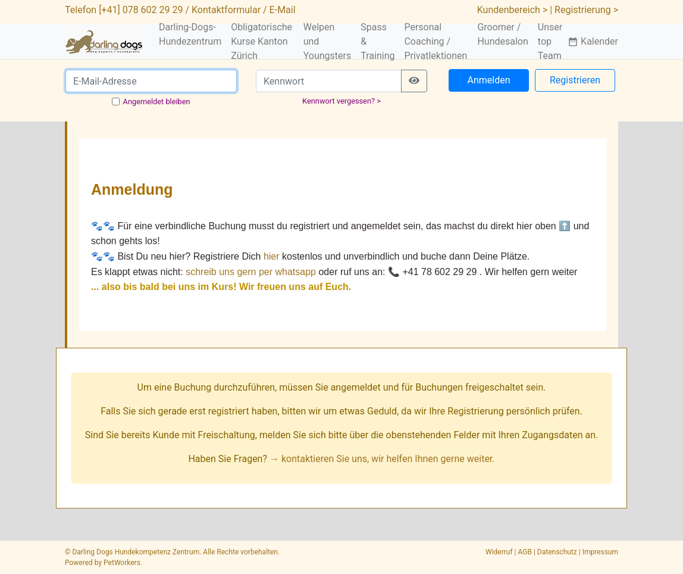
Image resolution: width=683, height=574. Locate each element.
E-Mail (283, 9)
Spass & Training (377, 41)
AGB (525, 552)
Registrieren (575, 80)
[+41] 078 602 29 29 (141, 9)
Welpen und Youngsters (327, 41)
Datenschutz (557, 552)
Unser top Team (550, 41)
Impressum (600, 552)
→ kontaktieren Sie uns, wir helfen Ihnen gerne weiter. (382, 458)
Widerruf (499, 552)
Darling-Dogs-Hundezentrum (190, 34)
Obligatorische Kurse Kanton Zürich (261, 41)
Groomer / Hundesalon (502, 34)
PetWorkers (122, 563)
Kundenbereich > (512, 9)
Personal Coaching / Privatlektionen (435, 41)
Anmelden (488, 80)
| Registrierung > (584, 9)
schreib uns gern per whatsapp (251, 272)
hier (272, 256)
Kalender (593, 41)
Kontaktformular (226, 9)
